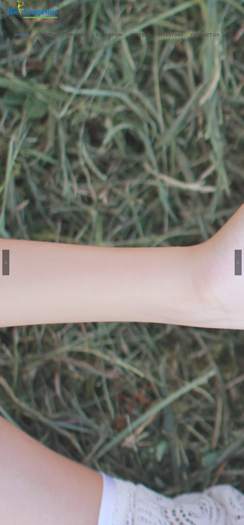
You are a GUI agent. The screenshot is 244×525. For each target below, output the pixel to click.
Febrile (120, 431)
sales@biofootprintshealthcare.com (200, 460)
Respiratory (74, 458)
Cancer (120, 424)
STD (69, 444)
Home (20, 424)
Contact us (24, 464)
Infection (121, 444)
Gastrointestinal (77, 451)
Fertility (71, 437)
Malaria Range (76, 424)
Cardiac (120, 451)
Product (21, 437)
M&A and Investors (30, 458)
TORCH (121, 437)
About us (22, 431)
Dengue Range (76, 431)
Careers (21, 451)
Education (23, 444)
